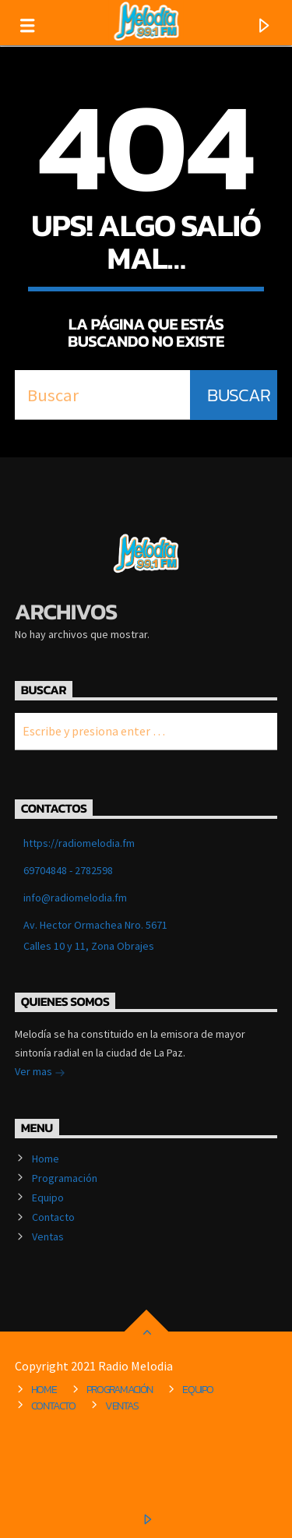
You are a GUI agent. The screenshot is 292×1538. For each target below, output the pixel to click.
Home (45, 1159)
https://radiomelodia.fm (79, 843)
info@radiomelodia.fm (75, 898)
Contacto (53, 1217)
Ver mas (40, 1072)
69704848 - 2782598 (68, 870)
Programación (64, 1178)
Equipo (48, 1198)
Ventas (48, 1236)
